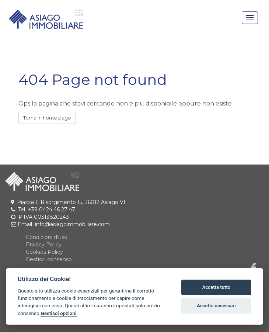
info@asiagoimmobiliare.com (72, 224)
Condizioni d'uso (46, 237)
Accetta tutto (216, 287)
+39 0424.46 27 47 (51, 209)
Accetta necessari (216, 305)
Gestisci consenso (49, 259)
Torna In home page (47, 118)
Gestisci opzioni (58, 313)
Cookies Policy (44, 252)
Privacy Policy (44, 244)
